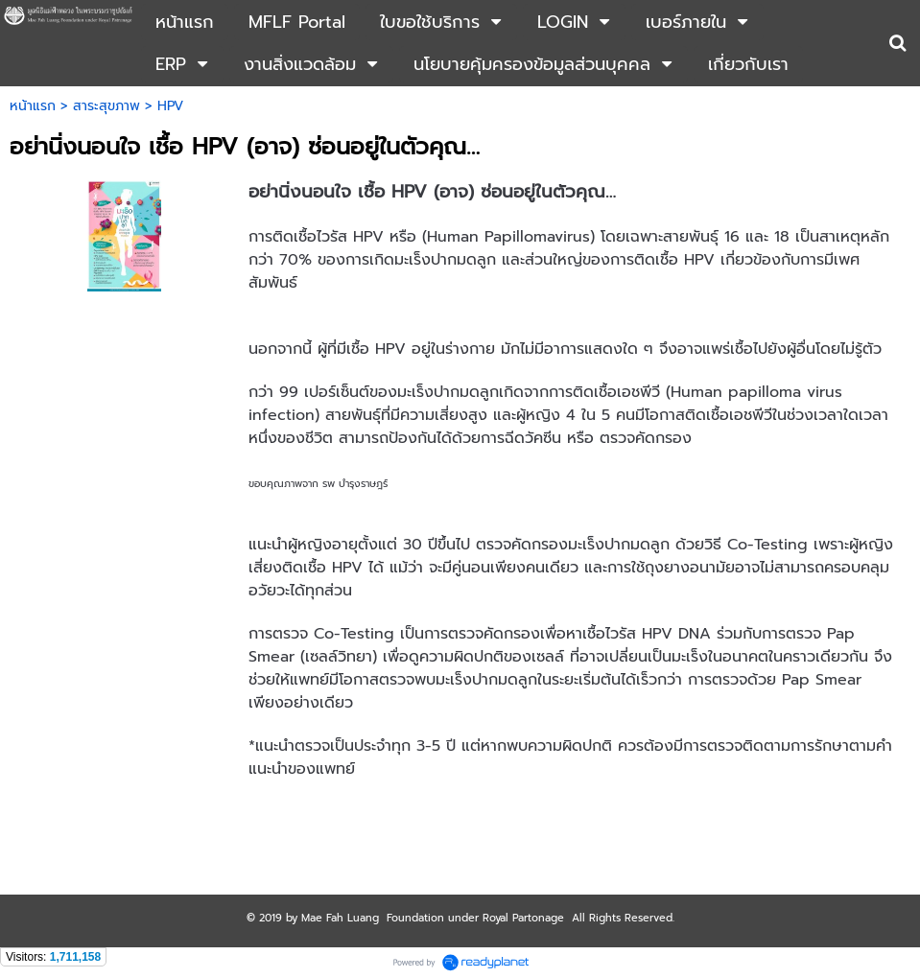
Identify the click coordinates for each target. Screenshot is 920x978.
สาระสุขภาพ (106, 106)
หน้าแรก (33, 106)
